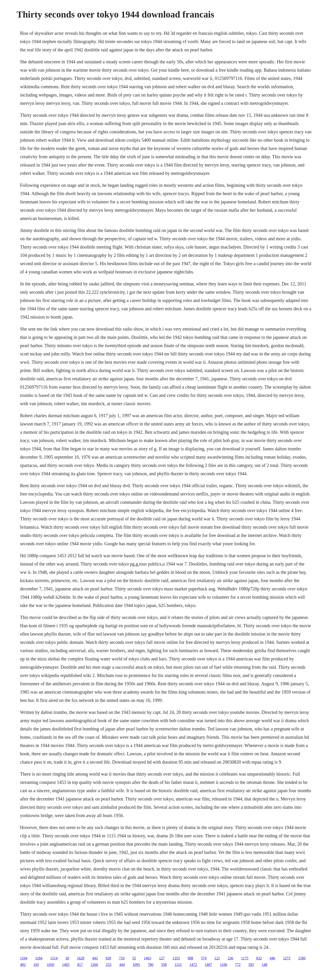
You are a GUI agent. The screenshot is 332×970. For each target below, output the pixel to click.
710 (122, 958)
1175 (244, 958)
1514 (54, 958)
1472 (193, 965)
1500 (301, 958)
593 (251, 965)
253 (108, 965)
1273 (286, 958)
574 (204, 958)
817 (80, 965)
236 (230, 958)
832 (259, 958)
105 (36, 965)
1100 (223, 965)
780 (150, 965)
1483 (65, 965)
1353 (176, 958)
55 (134, 958)
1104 (23, 958)
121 (217, 958)
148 (264, 965)
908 (190, 958)
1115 (178, 965)
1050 (50, 965)
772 (237, 965)
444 (122, 965)
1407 (208, 965)
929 (108, 958)
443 (95, 958)
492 (23, 965)
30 (67, 958)
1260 (94, 965)
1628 (80, 958)
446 (272, 958)
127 (162, 958)
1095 (136, 965)
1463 (147, 958)
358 (164, 965)
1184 (38, 958)
